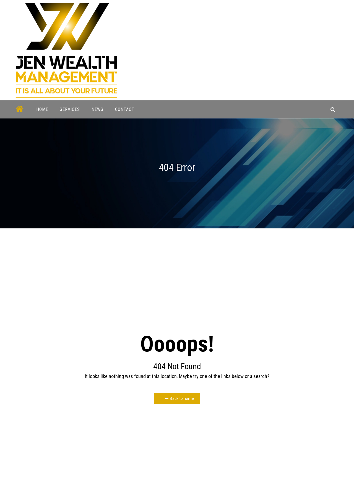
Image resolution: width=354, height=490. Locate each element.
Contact (124, 109)
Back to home (179, 398)
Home (42, 109)
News (97, 109)
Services (70, 109)
